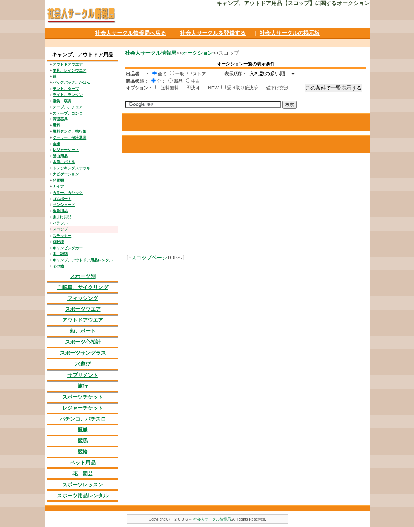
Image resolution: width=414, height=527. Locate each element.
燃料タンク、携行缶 (69, 131)
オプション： (139, 87)
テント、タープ (66, 89)
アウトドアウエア (68, 64)
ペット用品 (83, 462)
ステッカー (62, 236)
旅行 (83, 386)
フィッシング (82, 298)
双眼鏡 (58, 242)
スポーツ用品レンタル (82, 495)
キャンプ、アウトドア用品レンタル (83, 260)
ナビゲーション (66, 174)
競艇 (83, 430)
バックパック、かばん (71, 82)
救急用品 (60, 211)
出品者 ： (138, 73)
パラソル (60, 223)
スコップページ (149, 257)
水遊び (83, 364)
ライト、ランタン (68, 95)
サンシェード (64, 204)
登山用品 (60, 156)
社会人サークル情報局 (150, 53)
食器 (56, 144)
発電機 (58, 180)
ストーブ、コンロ (68, 113)
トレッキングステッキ (71, 168)
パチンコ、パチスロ (83, 419)
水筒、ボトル (64, 162)
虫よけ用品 (62, 217)
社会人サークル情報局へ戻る (130, 33)
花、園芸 (82, 473)
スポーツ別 (83, 276)
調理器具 (60, 119)
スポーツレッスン (82, 484)
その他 (58, 266)
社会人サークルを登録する (213, 33)
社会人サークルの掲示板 (290, 33)
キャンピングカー (68, 248)
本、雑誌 (60, 254)
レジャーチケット (82, 408)
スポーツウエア (83, 309)
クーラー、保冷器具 (69, 137)
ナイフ (58, 186)
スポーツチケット (82, 397)
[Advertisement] (206, 41)
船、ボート (83, 331)
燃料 (56, 125)
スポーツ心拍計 (83, 342)
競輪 (83, 451)
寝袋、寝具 (62, 101)
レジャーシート (66, 150)
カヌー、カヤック (68, 192)
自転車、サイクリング (82, 287)
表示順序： (235, 73)
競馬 (83, 441)
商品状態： (137, 81)
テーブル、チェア (68, 107)
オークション (197, 53)
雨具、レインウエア (69, 70)
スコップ (60, 229)
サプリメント (82, 375)
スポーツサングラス (83, 353)
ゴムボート (62, 199)
